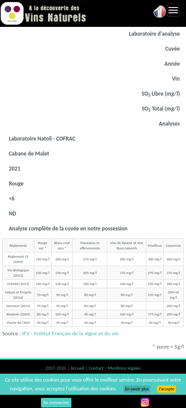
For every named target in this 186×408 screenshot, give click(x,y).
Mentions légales (124, 368)
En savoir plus (137, 389)
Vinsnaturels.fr (44, 13)
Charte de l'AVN (18, 322)
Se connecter (56, 402)
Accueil (78, 368)
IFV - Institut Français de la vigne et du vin (70, 333)
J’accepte (166, 389)
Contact (96, 368)
